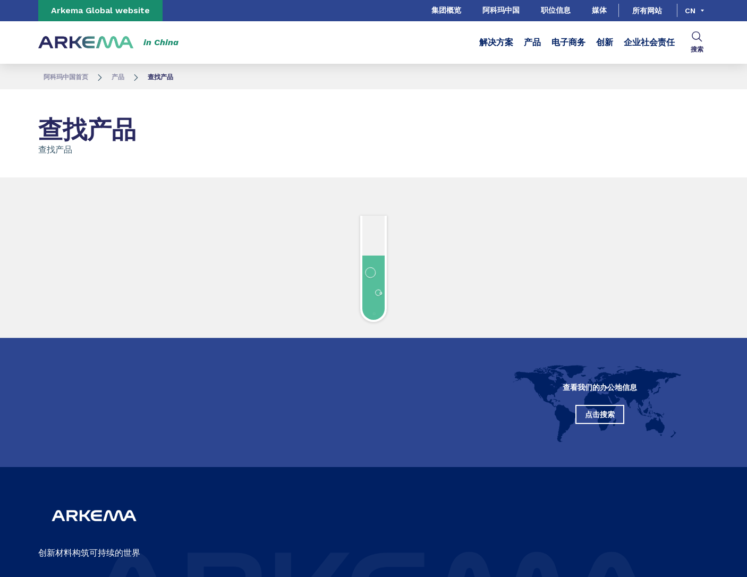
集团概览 (446, 10)
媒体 (599, 10)
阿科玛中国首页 (66, 77)
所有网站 (647, 10)
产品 (532, 42)
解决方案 (496, 42)
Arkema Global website (100, 10)
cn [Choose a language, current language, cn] (690, 10)
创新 (604, 42)
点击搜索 (600, 414)
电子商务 (568, 42)
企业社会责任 (649, 42)
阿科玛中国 (501, 10)
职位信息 (556, 10)
